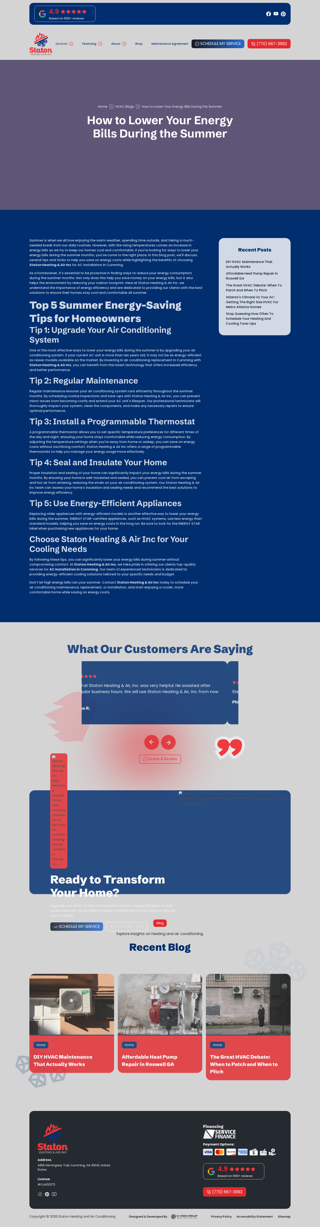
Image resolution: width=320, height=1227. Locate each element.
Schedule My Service (220, 43)
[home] (40, 43)
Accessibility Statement (255, 1217)
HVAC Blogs (124, 106)
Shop (139, 44)
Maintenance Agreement (169, 44)
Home (102, 106)
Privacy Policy (221, 1217)
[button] (64, 44)
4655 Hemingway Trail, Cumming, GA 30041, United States (74, 1167)
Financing (89, 44)
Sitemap (284, 1217)
